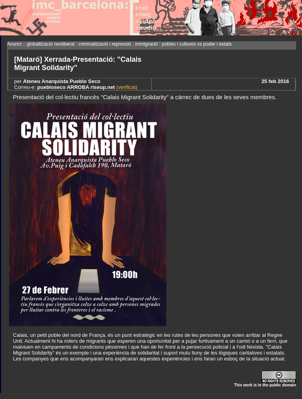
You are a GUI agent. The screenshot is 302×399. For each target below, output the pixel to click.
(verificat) (126, 87)
